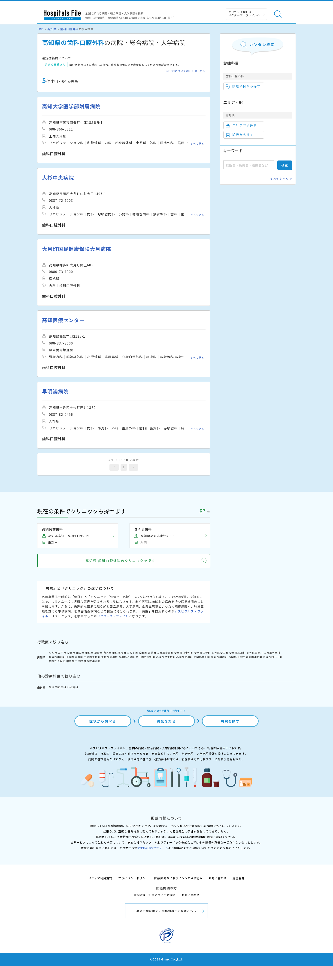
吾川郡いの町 (126, 657)
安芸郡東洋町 (165, 652)
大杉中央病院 (58, 177)
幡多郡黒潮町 (92, 661)
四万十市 (132, 652)
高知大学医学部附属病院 (71, 106)
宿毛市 (107, 652)
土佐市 (89, 652)
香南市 (143, 652)
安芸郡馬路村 (254, 652)
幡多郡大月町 (57, 661)
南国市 (80, 652)
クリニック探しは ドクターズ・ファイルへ (244, 13)
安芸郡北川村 (237, 652)
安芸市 (71, 652)
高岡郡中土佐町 (166, 657)
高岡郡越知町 (202, 657)
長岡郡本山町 (57, 657)
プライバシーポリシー (133, 878)
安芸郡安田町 (220, 652)
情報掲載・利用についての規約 (154, 895)
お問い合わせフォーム (153, 848)
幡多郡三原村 (74, 661)
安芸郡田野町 (202, 652)
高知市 (53, 652)
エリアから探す (241, 125)
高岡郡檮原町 (219, 657)
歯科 (51, 687)
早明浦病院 (55, 391)
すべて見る (197, 143)
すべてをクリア (281, 179)
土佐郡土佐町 (92, 657)
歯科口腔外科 (69, 29)
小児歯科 (72, 687)
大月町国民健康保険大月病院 (76, 248)
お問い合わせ (218, 878)
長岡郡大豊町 (74, 657)
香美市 (152, 652)
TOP (40, 29)
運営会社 (239, 878)
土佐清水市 (119, 652)
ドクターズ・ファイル (113, 616)
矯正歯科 (60, 687)
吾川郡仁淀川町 (145, 657)
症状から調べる (102, 721)
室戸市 (62, 652)
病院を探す (230, 721)
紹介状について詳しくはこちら (186, 71)
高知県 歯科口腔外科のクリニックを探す (120, 560)
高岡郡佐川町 (184, 657)
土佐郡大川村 (109, 657)
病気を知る (166, 721)
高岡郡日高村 (236, 657)
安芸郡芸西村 (272, 652)
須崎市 (98, 652)
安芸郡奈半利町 (184, 652)
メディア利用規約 (100, 878)
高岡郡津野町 (254, 657)
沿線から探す (240, 134)
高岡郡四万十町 (272, 657)
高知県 (51, 29)
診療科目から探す (243, 86)
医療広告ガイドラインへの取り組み (178, 878)
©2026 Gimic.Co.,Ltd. (166, 959)
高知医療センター (63, 320)
